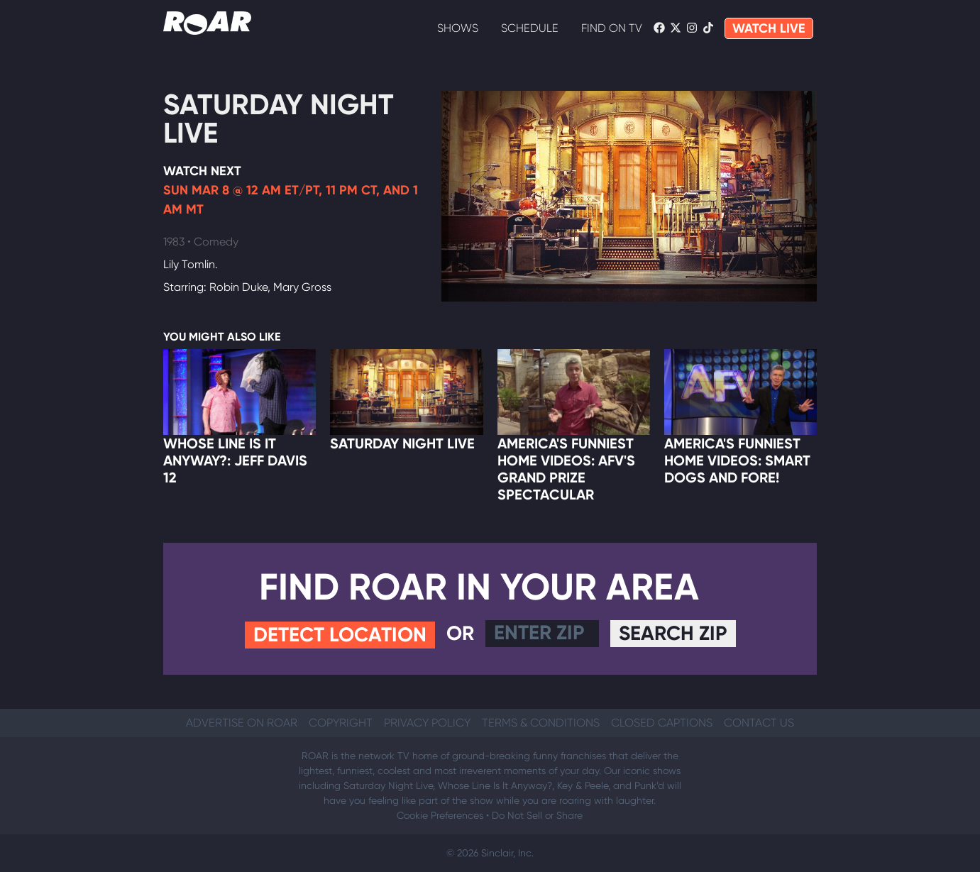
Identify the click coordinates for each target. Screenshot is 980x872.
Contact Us (759, 722)
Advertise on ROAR (241, 722)
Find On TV (611, 28)
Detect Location (339, 634)
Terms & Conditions (541, 722)
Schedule (529, 28)
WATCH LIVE (768, 28)
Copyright (341, 722)
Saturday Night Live (278, 118)
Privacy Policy (427, 722)
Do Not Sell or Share (537, 815)
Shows (457, 28)
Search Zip (673, 633)
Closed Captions (661, 722)
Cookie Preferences (440, 815)
